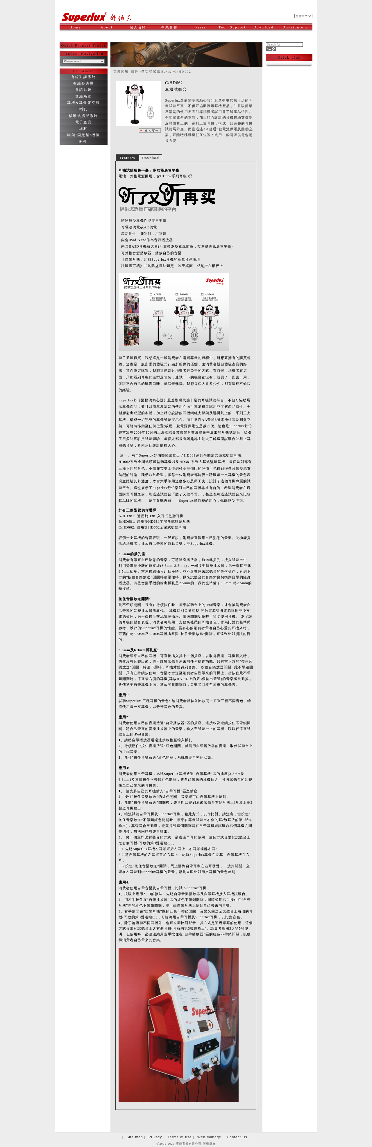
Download (265, 27)
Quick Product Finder (83, 46)
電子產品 (83, 122)
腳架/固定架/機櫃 (83, 135)
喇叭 (83, 109)
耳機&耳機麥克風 (83, 103)
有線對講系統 (83, 77)
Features (127, 158)
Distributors (295, 27)
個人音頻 (141, 27)
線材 (83, 129)
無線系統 (83, 96)
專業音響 (172, 27)
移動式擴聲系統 (83, 116)
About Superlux (109, 30)
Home (75, 27)
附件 (83, 142)
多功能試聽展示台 (156, 71)
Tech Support (232, 27)
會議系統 (83, 90)
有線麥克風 (83, 83)
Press (205, 27)
